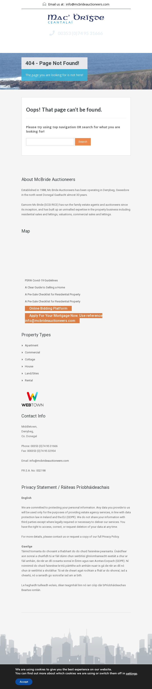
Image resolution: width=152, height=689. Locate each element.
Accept (24, 682)
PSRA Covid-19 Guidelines (41, 280)
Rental (29, 380)
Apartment (31, 345)
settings (131, 674)
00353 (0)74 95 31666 (80, 33)
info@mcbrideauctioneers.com (87, 4)
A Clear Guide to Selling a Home (45, 287)
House (29, 366)
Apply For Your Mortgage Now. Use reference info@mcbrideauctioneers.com (63, 318)
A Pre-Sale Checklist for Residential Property (52, 294)
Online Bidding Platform (48, 308)
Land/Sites (32, 373)
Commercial (32, 352)
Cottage (30, 359)
